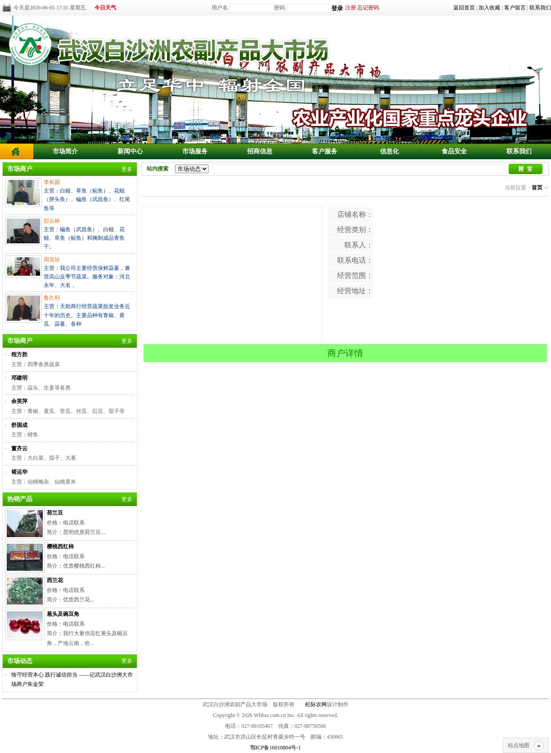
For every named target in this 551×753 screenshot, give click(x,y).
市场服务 (195, 151)
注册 (350, 7)
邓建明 (19, 378)
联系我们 (540, 7)
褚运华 (19, 472)
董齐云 (19, 448)
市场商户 (19, 169)
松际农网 (316, 704)
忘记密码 (368, 7)
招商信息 (259, 151)
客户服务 (324, 151)
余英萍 (19, 401)
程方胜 (19, 354)
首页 (537, 187)
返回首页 (464, 7)
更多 (127, 169)
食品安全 (454, 151)
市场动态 (19, 661)
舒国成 (19, 425)
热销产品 (19, 499)
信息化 (389, 151)
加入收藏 (489, 7)
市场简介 (65, 151)
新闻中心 (130, 151)
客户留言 (515, 7)
